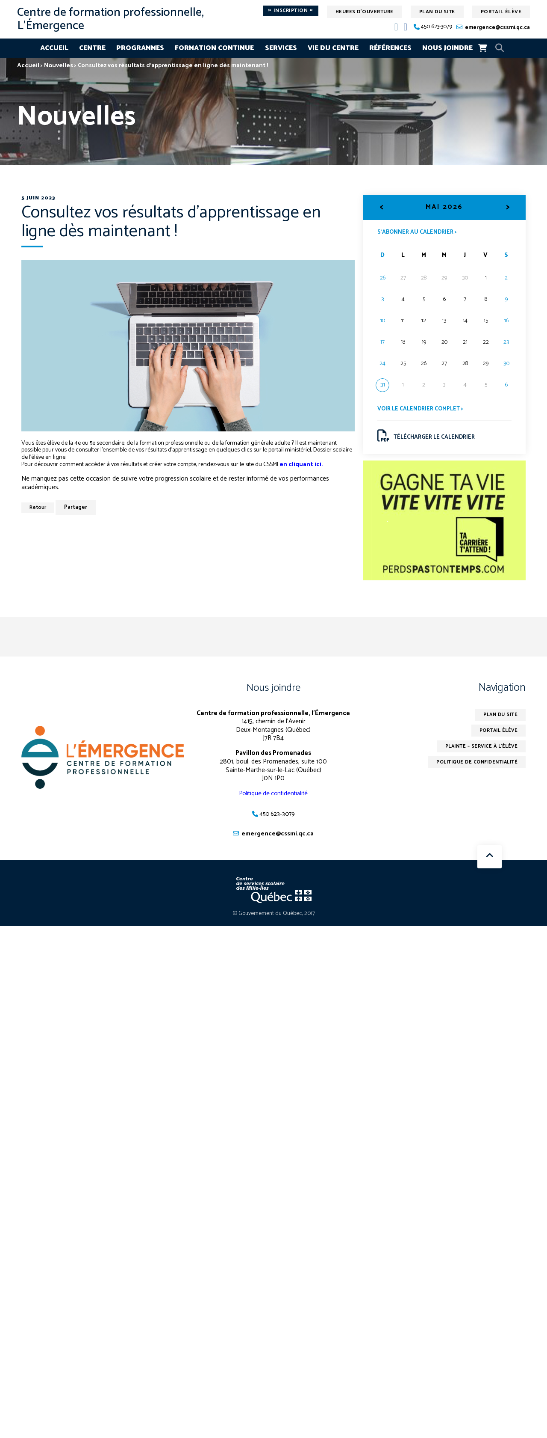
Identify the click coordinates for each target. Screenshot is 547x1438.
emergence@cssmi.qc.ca (497, 27)
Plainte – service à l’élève (478, 751)
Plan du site (437, 12)
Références (390, 48)
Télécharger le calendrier (428, 437)
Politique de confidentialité (273, 796)
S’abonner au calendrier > (419, 232)
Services (281, 48)
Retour (39, 507)
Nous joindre (447, 48)
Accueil (54, 48)
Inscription (290, 11)
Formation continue (214, 48)
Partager (78, 507)
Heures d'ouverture (364, 12)
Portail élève (501, 12)
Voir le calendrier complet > (422, 410)
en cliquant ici (300, 464)
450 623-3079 (436, 27)
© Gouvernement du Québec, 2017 (274, 917)
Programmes (140, 48)
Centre (92, 48)
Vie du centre (333, 48)
